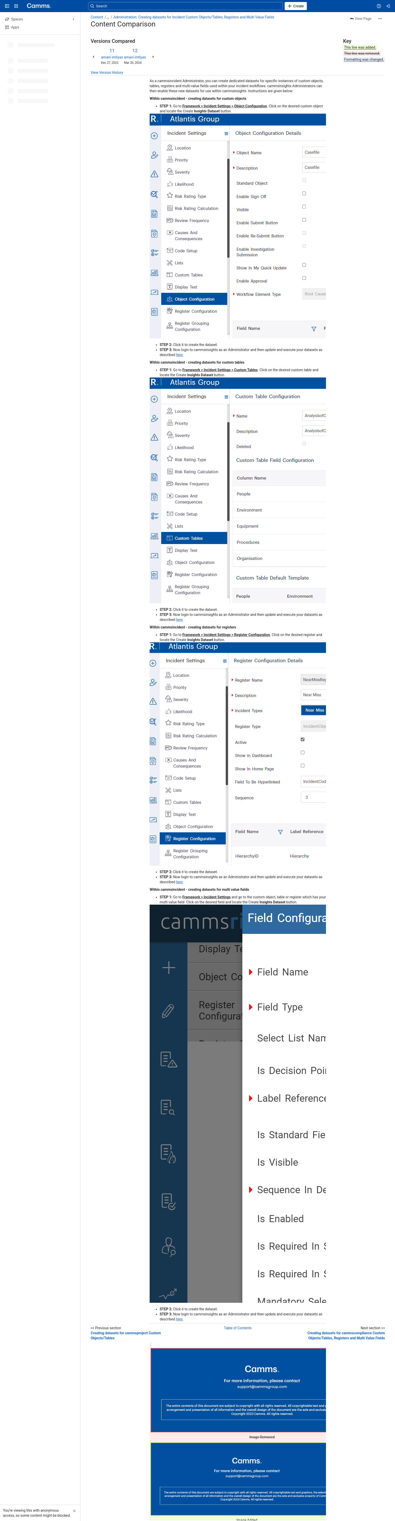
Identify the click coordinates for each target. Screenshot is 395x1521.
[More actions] (380, 18)
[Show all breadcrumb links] (108, 17)
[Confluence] (37, 6)
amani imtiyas (112, 57)
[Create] (296, 6)
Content (97, 17)
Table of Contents (238, 1328)
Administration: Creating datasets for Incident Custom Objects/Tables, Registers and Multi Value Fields (194, 17)
